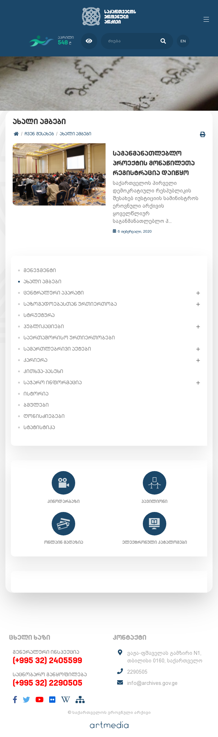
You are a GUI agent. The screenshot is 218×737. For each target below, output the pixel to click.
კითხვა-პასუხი (43, 364)
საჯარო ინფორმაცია (52, 375)
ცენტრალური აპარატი (53, 285)
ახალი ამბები (75, 133)
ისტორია (35, 386)
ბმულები (36, 397)
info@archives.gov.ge (152, 676)
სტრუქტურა (39, 308)
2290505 (137, 665)
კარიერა (35, 353)
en (183, 41)
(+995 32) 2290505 (47, 675)
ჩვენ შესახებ (39, 133)
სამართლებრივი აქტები (57, 341)
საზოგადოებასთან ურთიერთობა (70, 296)
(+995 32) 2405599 (47, 653)
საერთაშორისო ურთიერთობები (69, 330)
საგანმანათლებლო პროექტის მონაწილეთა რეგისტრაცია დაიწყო (151, 163)
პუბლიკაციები (43, 319)
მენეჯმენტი (39, 263)
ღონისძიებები (44, 409)
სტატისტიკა (39, 420)
